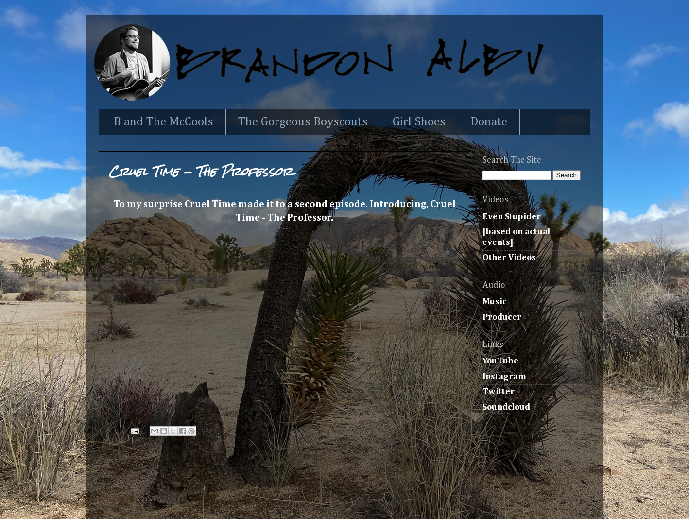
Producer (501, 317)
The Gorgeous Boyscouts (303, 122)
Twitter (498, 391)
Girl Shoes (419, 122)
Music (494, 301)
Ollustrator (368, 498)
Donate (488, 122)
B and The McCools (163, 122)
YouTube (500, 361)
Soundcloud (506, 407)
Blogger (462, 498)
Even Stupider (511, 216)
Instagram (504, 376)
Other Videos (509, 257)
